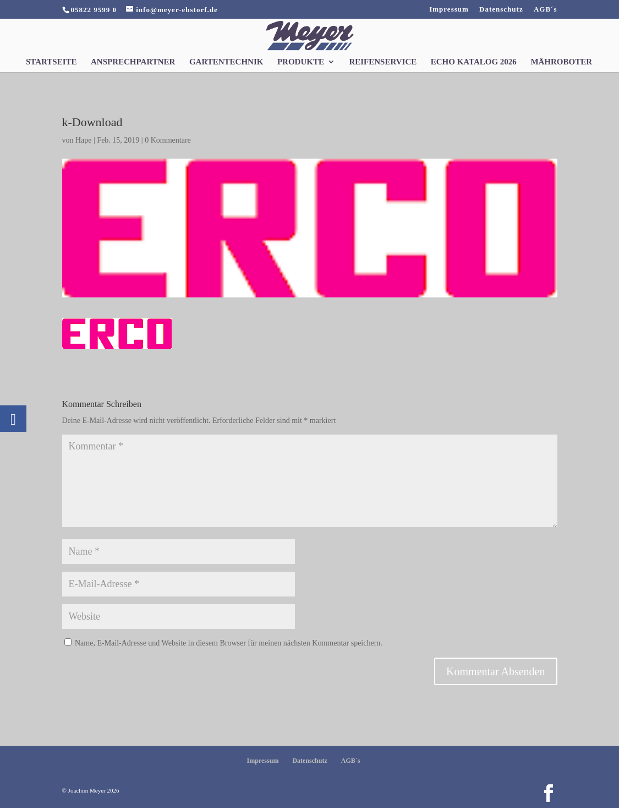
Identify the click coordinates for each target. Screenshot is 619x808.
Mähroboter (561, 62)
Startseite (51, 62)
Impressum (449, 9)
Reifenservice (383, 62)
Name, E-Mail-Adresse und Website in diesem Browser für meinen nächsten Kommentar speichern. (228, 643)
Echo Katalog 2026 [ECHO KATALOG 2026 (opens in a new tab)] (474, 62)
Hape (83, 140)
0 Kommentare (168, 140)
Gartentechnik (226, 62)
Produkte (300, 62)
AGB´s (545, 9)
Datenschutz (501, 9)
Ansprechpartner (133, 62)
